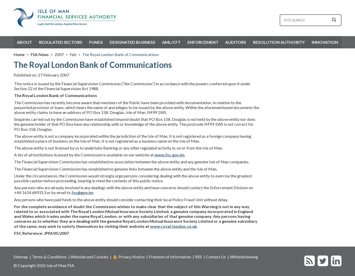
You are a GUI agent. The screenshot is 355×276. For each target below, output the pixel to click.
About (24, 42)
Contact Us (216, 256)
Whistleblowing (244, 256)
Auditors (235, 42)
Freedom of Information (170, 256)
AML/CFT (171, 42)
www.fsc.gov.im (169, 154)
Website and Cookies (89, 256)
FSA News (39, 54)
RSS (198, 256)
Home (19, 54)
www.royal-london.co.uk (173, 226)
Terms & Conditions (49, 256)
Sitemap (21, 256)
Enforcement (202, 42)
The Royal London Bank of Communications (120, 54)
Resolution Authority (279, 42)
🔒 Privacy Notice (128, 256)
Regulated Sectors (60, 42)
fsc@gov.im (82, 192)
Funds (96, 42)
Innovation (325, 42)
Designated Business (132, 42)
